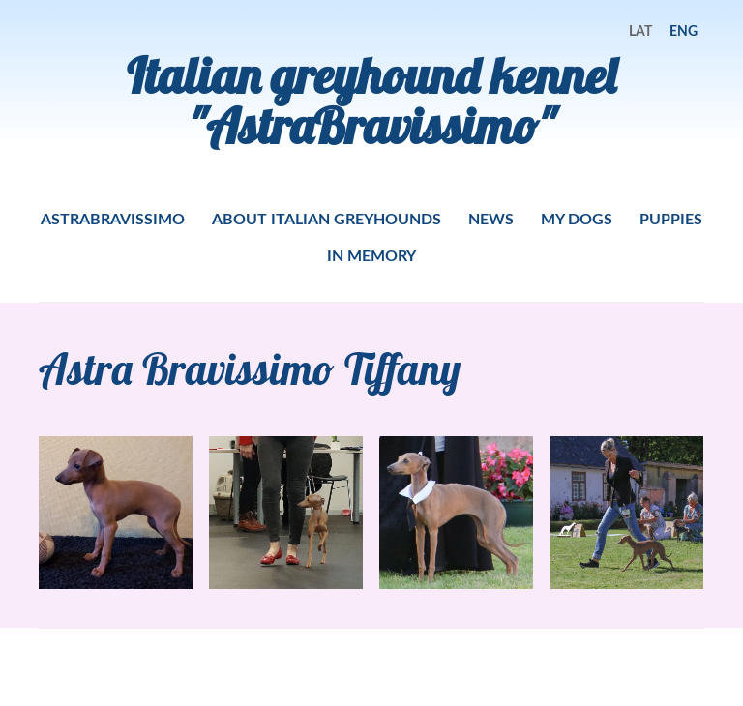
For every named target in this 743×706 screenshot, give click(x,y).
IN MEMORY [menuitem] (371, 255)
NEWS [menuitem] (491, 218)
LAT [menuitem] (640, 30)
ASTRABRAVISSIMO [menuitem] (113, 218)
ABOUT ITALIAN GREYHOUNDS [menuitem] (326, 218)
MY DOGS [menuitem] (576, 218)
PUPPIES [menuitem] (670, 218)
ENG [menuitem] (683, 30)
